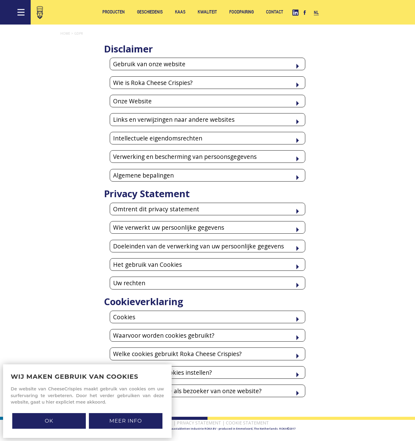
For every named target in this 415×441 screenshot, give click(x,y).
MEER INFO (125, 421)
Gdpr (78, 33)
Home (67, 33)
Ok (49, 421)
